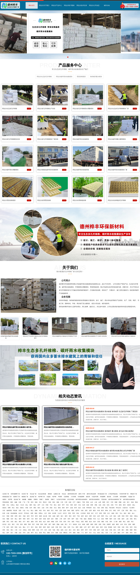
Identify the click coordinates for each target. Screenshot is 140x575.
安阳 (82, 521)
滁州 (20, 518)
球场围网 (102, 496)
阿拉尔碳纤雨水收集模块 (81, 138)
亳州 (36, 518)
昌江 (70, 530)
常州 (32, 516)
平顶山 (78, 521)
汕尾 (52, 527)
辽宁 (74, 502)
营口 (52, 510)
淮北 (3, 518)
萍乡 (94, 518)
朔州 (63, 507)
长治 (55, 507)
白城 (8, 513)
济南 (131, 518)
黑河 (73, 513)
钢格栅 (24, 499)
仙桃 (62, 524)
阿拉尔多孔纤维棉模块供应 (11, 138)
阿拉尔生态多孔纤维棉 (9, 108)
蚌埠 (127, 516)
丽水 (115, 516)
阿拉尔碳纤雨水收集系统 (81, 169)
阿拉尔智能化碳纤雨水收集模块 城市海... (17, 429)
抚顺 (36, 510)
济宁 (24, 521)
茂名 (36, 527)
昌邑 (86, 510)
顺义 (35, 505)
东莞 (69, 527)
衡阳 (91, 524)
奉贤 (12, 516)
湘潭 (87, 524)
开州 (24, 532)
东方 (45, 530)
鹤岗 (36, 513)
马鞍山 (136, 516)
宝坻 (108, 505)
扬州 (58, 516)
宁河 (116, 505)
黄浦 (88, 513)
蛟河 (102, 510)
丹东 (44, 510)
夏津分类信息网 (91, 493)
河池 (135, 527)
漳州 (69, 518)
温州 (82, 516)
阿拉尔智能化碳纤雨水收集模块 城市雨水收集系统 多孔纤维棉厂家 (110, 450)
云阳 (28, 532)
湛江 (32, 527)
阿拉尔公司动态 (94, 5)
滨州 (56, 521)
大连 (24, 510)
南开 (75, 505)
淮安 (50, 516)
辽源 (123, 510)
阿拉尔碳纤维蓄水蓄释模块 (117, 138)
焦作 (94, 521)
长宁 (96, 513)
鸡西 (32, 513)
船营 (94, 510)
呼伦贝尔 (118, 507)
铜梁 (131, 530)
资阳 (127, 532)
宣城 (44, 518)
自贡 (60, 532)
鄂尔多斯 (111, 507)
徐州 (28, 516)
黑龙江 (45, 502)
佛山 (24, 527)
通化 (131, 510)
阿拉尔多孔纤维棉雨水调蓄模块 (83, 108)
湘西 (133, 524)
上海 (95, 502)
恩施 (58, 524)
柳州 (93, 527)
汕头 (20, 527)
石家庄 (129, 505)
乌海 (98, 507)
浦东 (129, 513)
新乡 (90, 521)
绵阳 (78, 532)
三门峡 (115, 521)
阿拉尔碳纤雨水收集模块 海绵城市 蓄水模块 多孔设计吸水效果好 (110, 431)
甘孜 (135, 532)
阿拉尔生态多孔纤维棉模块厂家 (118, 108)
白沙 (66, 530)
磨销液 (50, 493)
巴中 (123, 532)
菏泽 (60, 521)
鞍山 (32, 510)
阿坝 (131, 532)
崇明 (16, 516)
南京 (20, 516)
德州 (48, 521)
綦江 (123, 530)
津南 (96, 505)
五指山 (25, 530)
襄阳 (25, 524)
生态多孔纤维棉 (61, 499)
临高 (62, 530)
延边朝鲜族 (14, 513)
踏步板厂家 (33, 496)
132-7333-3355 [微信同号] (19, 553)
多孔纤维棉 (70, 499)
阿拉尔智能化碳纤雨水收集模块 (47, 169)
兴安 (3, 510)
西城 (136, 502)
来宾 (3, 530)
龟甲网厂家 (41, 496)
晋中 (67, 507)
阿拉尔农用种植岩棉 (79, 200)
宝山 (121, 513)
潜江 (66, 524)
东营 (12, 521)
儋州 (33, 530)
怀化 (125, 524)
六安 (32, 518)
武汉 (9, 524)
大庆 (45, 513)
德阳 (74, 532)
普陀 (104, 513)
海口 (12, 530)
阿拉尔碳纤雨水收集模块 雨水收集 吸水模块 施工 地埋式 (107, 470)
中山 (28, 510)
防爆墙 (47, 499)
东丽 (87, 505)
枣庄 (8, 521)
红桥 (83, 505)
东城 (132, 502)
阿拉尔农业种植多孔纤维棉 (117, 200)
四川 (108, 502)
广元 (82, 532)
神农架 (75, 524)
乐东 (74, 530)
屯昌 (54, 530)
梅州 (48, 527)
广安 (111, 532)
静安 (100, 513)
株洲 (83, 524)
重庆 (11, 502)
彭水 (52, 532)
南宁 (89, 527)
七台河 (59, 513)
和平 (63, 505)
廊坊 (35, 507)
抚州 (123, 518)
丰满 (98, 510)
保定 (17, 507)
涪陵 (94, 530)
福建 (16, 502)
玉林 (123, 527)
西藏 (120, 502)
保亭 (82, 530)
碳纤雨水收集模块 (94, 499)
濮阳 (102, 521)
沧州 (30, 507)
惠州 (44, 527)
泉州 (64, 518)
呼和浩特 (89, 507)
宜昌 (21, 524)
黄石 (13, 524)
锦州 (48, 510)
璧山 (3, 532)
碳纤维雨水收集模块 (81, 499)
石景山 (13, 505)
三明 (60, 518)
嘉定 (125, 513)
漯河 (111, 521)
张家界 (109, 524)
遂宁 (86, 532)
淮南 (131, 516)
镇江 (62, 516)
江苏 (62, 502)
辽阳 (60, 510)
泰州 (66, 516)
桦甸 (106, 510)
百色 (127, 527)
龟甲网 (54, 496)
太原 (43, 507)
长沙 (79, 524)
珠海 (16, 527)
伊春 (49, 513)
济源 (98, 521)
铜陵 (8, 518)
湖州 (90, 516)
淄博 (3, 521)
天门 (70, 524)
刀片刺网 (115, 496)
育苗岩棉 (104, 499)
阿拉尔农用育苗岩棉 (44, 200)
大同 (47, 507)
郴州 (117, 524)
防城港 (110, 527)
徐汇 (92, 513)
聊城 (52, 521)
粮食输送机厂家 (7, 496)
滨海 (112, 505)
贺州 (131, 527)
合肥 (119, 516)
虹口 (108, 513)
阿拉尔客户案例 (69, 5)
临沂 (44, 521)
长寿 (119, 530)
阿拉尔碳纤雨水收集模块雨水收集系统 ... (59, 429)
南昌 (85, 518)
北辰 (100, 505)
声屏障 (60, 496)
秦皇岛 (4, 507)
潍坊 (20, 521)
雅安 (119, 532)
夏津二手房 (82, 493)
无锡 (24, 516)
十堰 (17, 524)
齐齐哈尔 (26, 513)
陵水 (78, 530)
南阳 (120, 521)
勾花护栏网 (95, 496)
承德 (26, 507)
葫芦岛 (77, 510)
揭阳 (81, 527)
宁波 (78, 516)
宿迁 (70, 516)
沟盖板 (48, 496)
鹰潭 (106, 518)
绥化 (77, 513)
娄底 (129, 524)
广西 (28, 502)
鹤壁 (86, 521)
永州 (121, 524)
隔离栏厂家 (16, 496)
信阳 (128, 521)
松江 (3, 516)
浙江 (128, 502)
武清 (104, 505)
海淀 (17, 505)
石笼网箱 (66, 496)
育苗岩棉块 (5, 502)
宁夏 (83, 502)
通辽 (106, 507)
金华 (98, 516)
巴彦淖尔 (125, 507)
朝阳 (3, 505)
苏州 (36, 516)
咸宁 (50, 524)
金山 (133, 513)
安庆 (12, 518)
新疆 (116, 502)
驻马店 (4, 524)
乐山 (94, 532)
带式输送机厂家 (102, 493)
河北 (40, 502)
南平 (73, 518)
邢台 (13, 507)
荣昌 (135, 530)
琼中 (86, 530)
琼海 (29, 530)
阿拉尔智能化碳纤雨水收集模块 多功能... (17, 468)
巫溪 (40, 532)
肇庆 (40, 527)
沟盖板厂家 (131, 496)
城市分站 (107, 5)
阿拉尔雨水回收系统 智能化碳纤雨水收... (59, 468)
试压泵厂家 (25, 493)
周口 (132, 521)
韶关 (8, 527)
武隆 (16, 532)
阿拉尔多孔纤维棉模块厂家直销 (47, 138)
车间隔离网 (81, 496)
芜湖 (123, 516)
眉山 (102, 532)
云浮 (85, 527)
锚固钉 (4, 499)
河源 (56, 527)
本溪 (40, 510)
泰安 (28, 521)
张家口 (22, 507)
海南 (36, 502)
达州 (115, 532)
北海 (105, 527)
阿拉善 (15, 510)
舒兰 (110, 510)
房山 (26, 505)
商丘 (124, 521)
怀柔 (47, 505)
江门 (28, 527)
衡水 (39, 507)
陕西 (103, 502)
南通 (40, 516)
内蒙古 (79, 502)
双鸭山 (41, 513)
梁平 (8, 532)
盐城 (54, 516)
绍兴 (94, 516)
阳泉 (51, 507)
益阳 (113, 524)
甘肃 (20, 502)
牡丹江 (65, 513)
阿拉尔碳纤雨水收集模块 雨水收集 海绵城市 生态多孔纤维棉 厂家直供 (112, 411)
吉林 (70, 502)
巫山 (36, 532)
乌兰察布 (131, 507)
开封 (69, 521)
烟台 (16, 521)
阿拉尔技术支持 (82, 5)
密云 (55, 505)
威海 (32, 521)
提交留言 (122, 565)
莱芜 (40, 521)
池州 (40, 518)
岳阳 (100, 524)
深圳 (12, 527)
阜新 (56, 510)
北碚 (102, 530)
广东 (24, 502)
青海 (87, 502)
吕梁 (83, 507)
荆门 (33, 524)
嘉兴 (86, 516)
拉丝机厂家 (5, 493)
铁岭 (68, 510)
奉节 (32, 532)
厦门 (52, 518)
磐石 (114, 510)
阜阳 (24, 518)
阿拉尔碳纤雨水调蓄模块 (10, 169)
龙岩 (77, 518)
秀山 (44, 532)
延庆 (59, 505)
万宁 (41, 530)
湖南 (57, 502)
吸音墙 (109, 496)
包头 (94, 507)
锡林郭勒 (9, 510)
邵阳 (96, 524)
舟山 (106, 516)
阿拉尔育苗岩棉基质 (9, 200)
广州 (3, 527)
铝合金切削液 (42, 493)
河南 (49, 502)
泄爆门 (41, 499)
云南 (124, 502)
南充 (98, 532)
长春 (82, 510)
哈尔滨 (20, 513)
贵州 (32, 502)
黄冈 (45, 524)
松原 (3, 513)
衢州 (102, 516)
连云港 (45, 516)
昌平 (39, 505)
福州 (48, 518)
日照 (36, 521)
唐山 (133, 505)
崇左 (8, 530)
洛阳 (73, 521)
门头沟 (22, 505)
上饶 (127, 518)
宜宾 (106, 532)
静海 (120, 505)
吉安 (115, 518)
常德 (104, 524)
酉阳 (48, 532)
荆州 (41, 524)
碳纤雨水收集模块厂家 (114, 499)
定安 (50, 530)
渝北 (106, 530)
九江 (98, 518)
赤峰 (102, 507)
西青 (91, 505)
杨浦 (113, 513)
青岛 (135, 518)
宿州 (28, 518)
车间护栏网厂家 (124, 493)
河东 (67, 505)
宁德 (81, 518)
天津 (112, 502)
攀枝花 (65, 532)
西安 (127, 510)
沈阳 (20, 510)
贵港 (119, 527)
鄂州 (29, 524)
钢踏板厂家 (25, 496)
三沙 (20, 530)
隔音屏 (88, 496)
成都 (56, 532)
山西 (99, 502)
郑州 (64, 521)
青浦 (8, 516)
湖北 (53, 502)
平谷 (51, 505)
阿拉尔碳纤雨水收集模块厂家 (117, 169)
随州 (54, 524)
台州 (111, 516)
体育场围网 (123, 496)
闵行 (117, 513)
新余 (102, 518)
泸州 (70, 532)
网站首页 (32, 5)
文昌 (37, 530)
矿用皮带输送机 (113, 493)
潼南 (127, 530)
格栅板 (30, 499)
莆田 (56, 518)
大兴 (43, 505)
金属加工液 (57, 493)
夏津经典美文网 (72, 493)
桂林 (97, 527)
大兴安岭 (83, 513)
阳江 (60, 527)
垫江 (12, 532)
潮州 (77, 527)
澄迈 (58, 530)
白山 (135, 510)
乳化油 (64, 493)
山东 (91, 502)
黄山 (16, 518)
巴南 (111, 530)
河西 (71, 505)
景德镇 (90, 518)
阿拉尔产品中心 (56, 5)
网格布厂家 (133, 493)
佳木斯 (54, 513)
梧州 (101, 527)
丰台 (8, 505)
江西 (66, 502)
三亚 (16, 530)
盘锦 (64, 510)
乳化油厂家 (33, 493)
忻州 (75, 507)
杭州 (74, 516)
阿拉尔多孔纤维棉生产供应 (46, 108)
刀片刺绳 (73, 496)
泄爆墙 (36, 499)
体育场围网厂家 (15, 493)
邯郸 (9, 507)
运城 (71, 507)
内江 (90, 532)
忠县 (20, 532)
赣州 (111, 518)
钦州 (115, 527)
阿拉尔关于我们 (44, 5)
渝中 (98, 530)
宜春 (119, 518)
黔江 (115, 530)
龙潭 (90, 510)
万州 (90, 530)
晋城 (59, 507)
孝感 (37, 524)
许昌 (106, 521)
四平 (118, 510)
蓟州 (124, 505)
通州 (30, 505)
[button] (67, 57)
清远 (64, 527)
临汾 (79, 507)
